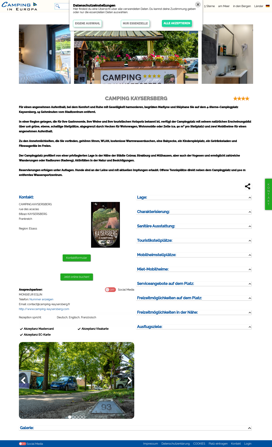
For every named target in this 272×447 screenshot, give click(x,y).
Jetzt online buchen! (76, 276)
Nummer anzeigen (41, 299)
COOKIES (199, 443)
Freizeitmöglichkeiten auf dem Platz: (169, 298)
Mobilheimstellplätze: (156, 255)
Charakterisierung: (153, 212)
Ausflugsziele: (149, 327)
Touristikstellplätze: (154, 240)
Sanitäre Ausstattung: (156, 226)
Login (247, 443)
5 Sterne (209, 6)
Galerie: (27, 428)
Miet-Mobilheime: (152, 269)
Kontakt (236, 443)
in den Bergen (242, 6)
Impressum (150, 443)
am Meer (224, 6)
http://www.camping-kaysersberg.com (44, 309)
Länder (258, 6)
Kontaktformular (76, 257)
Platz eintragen (218, 443)
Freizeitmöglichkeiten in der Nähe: (167, 312)
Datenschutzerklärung (176, 443)
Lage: (142, 197)
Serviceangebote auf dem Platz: (165, 283)
